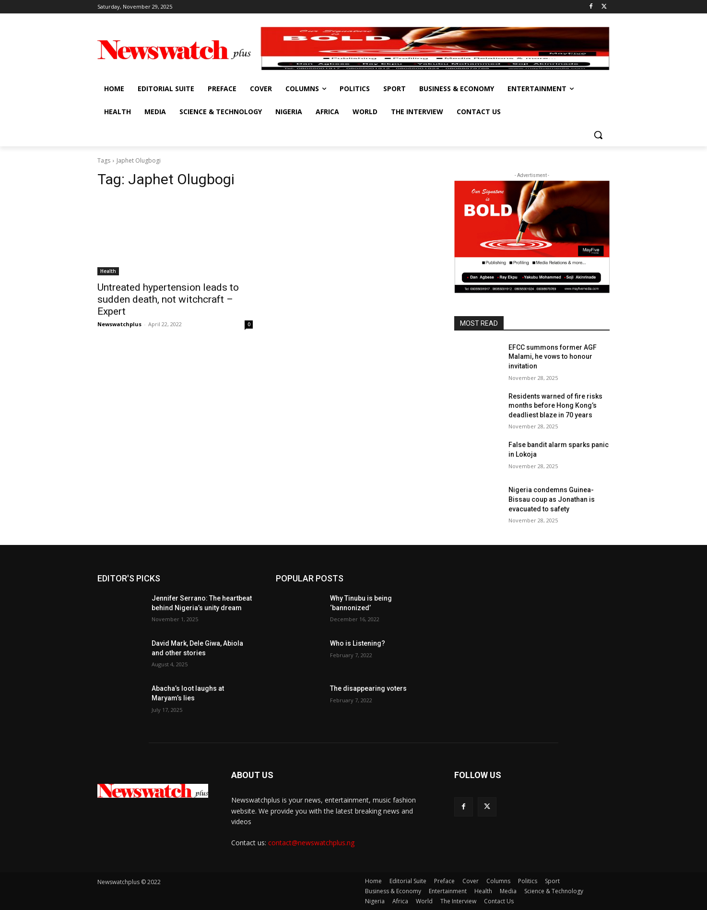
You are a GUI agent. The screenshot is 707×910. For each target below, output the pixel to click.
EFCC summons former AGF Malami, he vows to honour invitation (552, 356)
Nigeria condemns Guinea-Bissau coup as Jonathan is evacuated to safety (551, 499)
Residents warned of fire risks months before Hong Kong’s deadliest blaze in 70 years (555, 405)
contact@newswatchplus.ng (311, 842)
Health (108, 271)
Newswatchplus (119, 324)
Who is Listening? (357, 643)
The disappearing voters (368, 688)
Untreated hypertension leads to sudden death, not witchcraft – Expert (168, 299)
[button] (598, 134)
